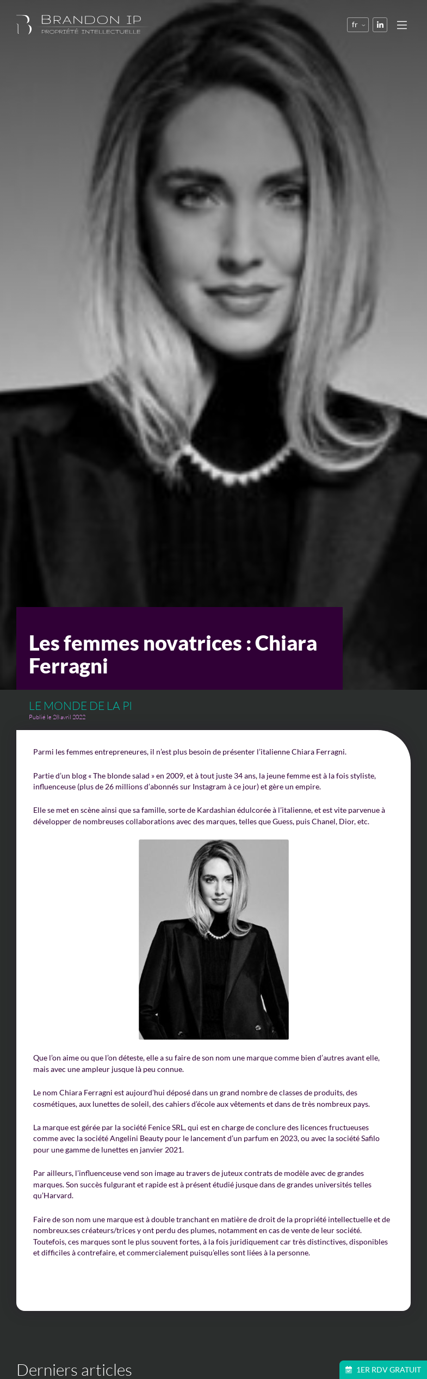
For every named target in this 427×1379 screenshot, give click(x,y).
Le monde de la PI (80, 705)
